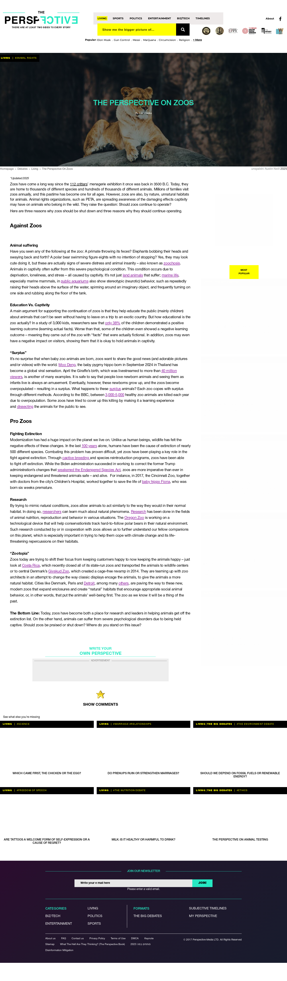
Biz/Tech (183, 18)
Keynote (149, 938)
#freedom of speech (31, 790)
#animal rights (25, 58)
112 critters (78, 184)
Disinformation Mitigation (59, 950)
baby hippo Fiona (156, 482)
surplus (115, 389)
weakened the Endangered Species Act (89, 470)
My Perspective (203, 916)
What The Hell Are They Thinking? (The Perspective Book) (92, 944)
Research (138, 512)
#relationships (140, 724)
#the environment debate (255, 724)
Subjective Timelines (208, 908)
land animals (133, 275)
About (270, 18)
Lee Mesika (145, 113)
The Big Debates (227, 282)
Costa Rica (31, 565)
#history (224, 516)
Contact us (78, 938)
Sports (118, 18)
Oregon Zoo (134, 518)
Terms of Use (118, 938)
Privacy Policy (97, 938)
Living (102, 18)
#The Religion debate (259, 282)
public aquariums (74, 281)
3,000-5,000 (114, 395)
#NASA (250, 594)
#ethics (223, 360)
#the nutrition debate (129, 790)
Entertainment (159, 18)
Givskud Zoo (58, 571)
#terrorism (237, 360)
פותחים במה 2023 (141, 944)
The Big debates (147, 916)
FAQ (63, 938)
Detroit (89, 583)
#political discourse (247, 438)
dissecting (25, 407)
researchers (52, 512)
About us (50, 938)
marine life (170, 275)
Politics (136, 18)
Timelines (203, 18)
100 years (89, 446)
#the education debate (248, 516)
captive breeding (76, 458)
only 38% (112, 323)
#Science (239, 594)
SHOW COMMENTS (100, 704)
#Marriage (121, 724)
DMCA (135, 938)
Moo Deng (66, 365)
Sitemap (49, 944)
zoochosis (172, 263)
